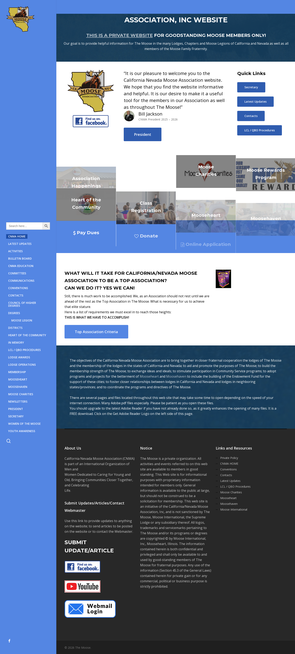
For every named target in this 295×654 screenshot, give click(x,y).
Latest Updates (230, 481)
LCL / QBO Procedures (235, 486)
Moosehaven (176, 376)
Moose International (233, 509)
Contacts (226, 475)
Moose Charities (231, 492)
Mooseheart (149, 376)
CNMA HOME (229, 464)
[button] (142, 134)
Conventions (228, 469)
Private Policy (229, 458)
